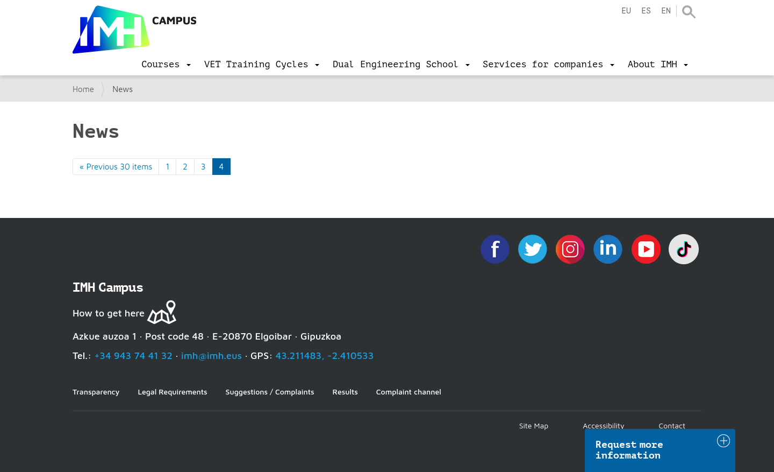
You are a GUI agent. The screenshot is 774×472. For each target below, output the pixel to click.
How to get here (109, 313)
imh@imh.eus (211, 355)
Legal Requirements (172, 391)
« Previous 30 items (116, 166)
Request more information (629, 450)
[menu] (166, 64)
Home (83, 89)
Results (345, 391)
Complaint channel (408, 391)
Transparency (96, 391)
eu (626, 11)
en (666, 11)
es (646, 11)
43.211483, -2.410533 (325, 355)
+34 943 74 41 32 (133, 355)
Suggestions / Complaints (270, 391)
